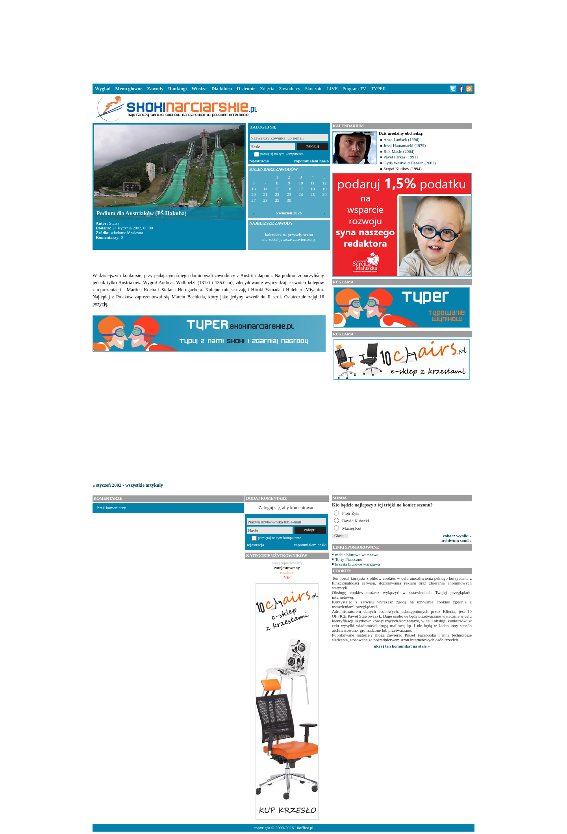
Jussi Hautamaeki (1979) (405, 145)
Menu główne (129, 88)
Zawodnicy (289, 88)
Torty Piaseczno (348, 559)
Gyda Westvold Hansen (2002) (410, 162)
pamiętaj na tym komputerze (282, 154)
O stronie (246, 88)
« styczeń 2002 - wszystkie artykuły (128, 485)
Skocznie (313, 88)
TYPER (378, 88)
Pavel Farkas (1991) (401, 157)
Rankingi (177, 88)
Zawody (155, 88)
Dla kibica (221, 88)
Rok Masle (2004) (399, 151)
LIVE (332, 88)
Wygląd (103, 88)
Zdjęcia (267, 88)
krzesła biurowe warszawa (357, 564)
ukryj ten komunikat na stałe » (402, 646)
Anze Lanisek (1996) (401, 139)
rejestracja (259, 160)
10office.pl (304, 827)
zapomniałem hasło (311, 160)
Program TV (354, 88)
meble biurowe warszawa (356, 554)
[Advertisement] (283, 41)
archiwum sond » (456, 540)
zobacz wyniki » (457, 535)
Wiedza (198, 88)
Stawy (114, 223)
